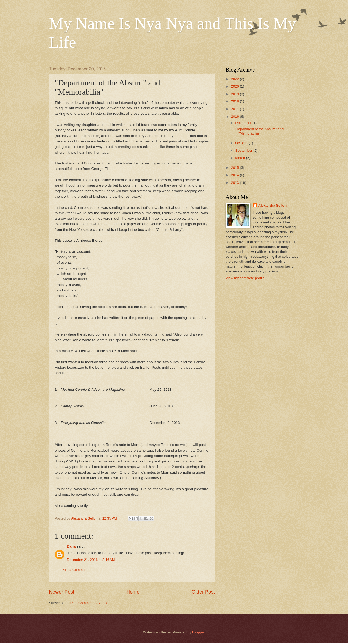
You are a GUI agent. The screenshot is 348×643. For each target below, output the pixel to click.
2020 (235, 86)
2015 (235, 168)
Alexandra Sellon (272, 205)
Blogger (198, 632)
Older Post (203, 592)
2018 (235, 101)
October (241, 143)
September (244, 150)
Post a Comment (74, 570)
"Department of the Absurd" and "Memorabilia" (259, 131)
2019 (235, 94)
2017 (235, 109)
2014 (235, 175)
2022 (235, 79)
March (240, 158)
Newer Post (61, 592)
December (243, 123)
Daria (71, 546)
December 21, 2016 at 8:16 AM (91, 560)
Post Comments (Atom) (88, 603)
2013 (235, 183)
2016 (235, 116)
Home (132, 592)
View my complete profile (245, 278)
